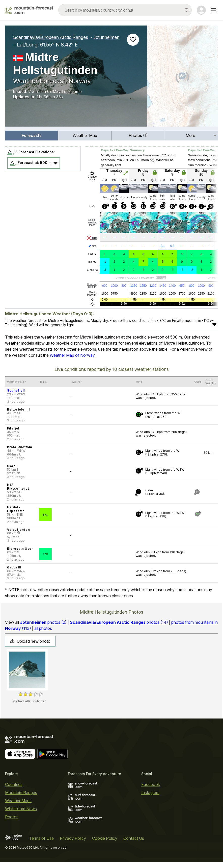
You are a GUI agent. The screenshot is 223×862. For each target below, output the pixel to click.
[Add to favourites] (133, 40)
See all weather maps (92, 222)
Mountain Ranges (21, 792)
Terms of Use (41, 838)
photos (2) (43, 622)
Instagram (150, 792)
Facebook (150, 784)
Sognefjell (16, 390)
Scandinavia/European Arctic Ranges (50, 37)
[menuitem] (31, 135)
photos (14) (119, 622)
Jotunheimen (106, 37)
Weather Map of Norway (72, 355)
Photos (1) (138, 135)
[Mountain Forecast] (29, 10)
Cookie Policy (104, 838)
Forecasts (32, 135)
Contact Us (133, 838)
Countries (13, 784)
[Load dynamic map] (182, 78)
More (190, 135)
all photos (43, 628)
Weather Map (85, 135)
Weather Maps (18, 800)
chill (92, 270)
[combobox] (125, 10)
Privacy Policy (73, 838)
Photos (11, 816)
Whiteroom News (21, 808)
